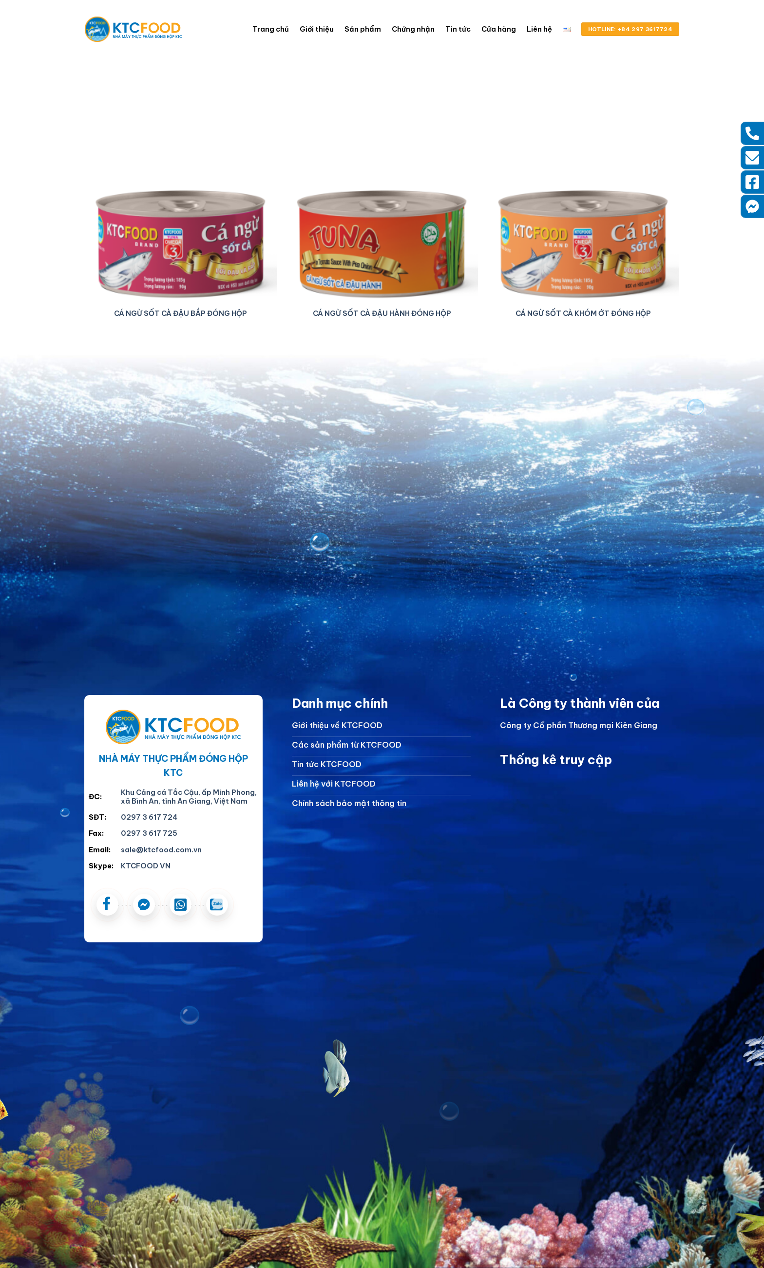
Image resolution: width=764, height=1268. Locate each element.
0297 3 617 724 (149, 817)
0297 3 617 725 (149, 833)
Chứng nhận (413, 29)
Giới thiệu (317, 29)
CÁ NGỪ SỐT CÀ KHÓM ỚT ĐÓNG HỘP (583, 313)
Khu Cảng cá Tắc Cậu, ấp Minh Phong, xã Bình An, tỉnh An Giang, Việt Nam (189, 797)
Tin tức (458, 29)
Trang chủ (270, 29)
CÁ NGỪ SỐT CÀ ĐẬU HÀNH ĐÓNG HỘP (382, 313)
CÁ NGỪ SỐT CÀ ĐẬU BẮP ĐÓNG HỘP (180, 313)
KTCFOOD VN (146, 866)
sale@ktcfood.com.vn (161, 849)
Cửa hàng (498, 29)
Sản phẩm (362, 29)
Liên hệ (539, 29)
